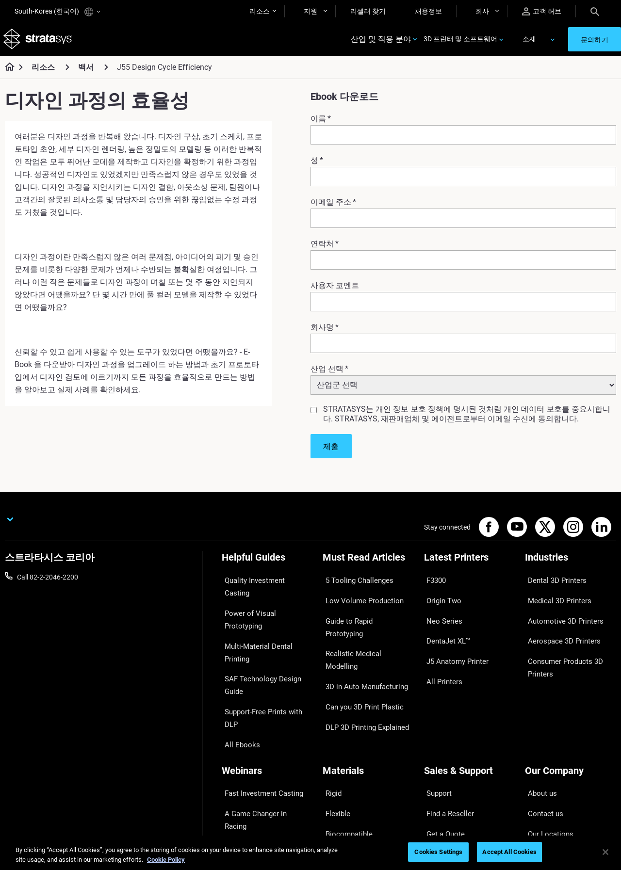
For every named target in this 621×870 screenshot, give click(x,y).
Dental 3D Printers (552, 582)
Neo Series (440, 610)
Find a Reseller (445, 724)
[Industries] (570, 566)
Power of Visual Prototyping (264, 596)
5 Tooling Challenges (353, 582)
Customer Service (450, 781)
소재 (529, 42)
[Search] (594, 11)
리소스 (259, 11)
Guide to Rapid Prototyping (363, 610)
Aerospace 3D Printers (558, 625)
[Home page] (6, 72)
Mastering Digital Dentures (261, 767)
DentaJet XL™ (445, 625)
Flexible (334, 724)
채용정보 (428, 11)
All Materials (341, 753)
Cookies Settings (438, 851)
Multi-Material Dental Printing (266, 610)
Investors (539, 795)
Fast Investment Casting (258, 710)
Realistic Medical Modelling (363, 625)
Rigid (330, 710)
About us (538, 710)
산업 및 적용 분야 (381, 42)
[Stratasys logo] (39, 42)
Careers (536, 753)
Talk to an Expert (449, 753)
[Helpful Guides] (267, 566)
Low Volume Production (359, 596)
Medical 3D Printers (554, 596)
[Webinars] (267, 694)
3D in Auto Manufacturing (361, 639)
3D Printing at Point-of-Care (263, 753)
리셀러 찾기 (368, 11)
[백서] (106, 72)
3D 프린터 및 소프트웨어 (460, 42)
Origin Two (440, 596)
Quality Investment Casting (262, 582)
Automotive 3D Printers (560, 610)
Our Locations (546, 738)
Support (436, 710)
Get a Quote (442, 738)
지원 (310, 11)
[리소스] (67, 72)
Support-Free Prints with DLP (265, 639)
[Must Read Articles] (368, 566)
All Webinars (240, 781)
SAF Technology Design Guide (266, 625)
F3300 (433, 582)
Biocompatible (344, 738)
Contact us (541, 724)
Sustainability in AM (251, 738)
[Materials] (368, 694)
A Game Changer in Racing (262, 724)
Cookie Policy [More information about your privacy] (166, 859)
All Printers (440, 653)
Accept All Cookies (509, 851)
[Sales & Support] (469, 694)
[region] (310, 853)
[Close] (605, 852)
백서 (86, 72)
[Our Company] (570, 694)
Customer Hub (446, 767)
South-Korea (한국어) (57, 11)
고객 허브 (541, 11)
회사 (482, 11)
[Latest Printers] (469, 566)
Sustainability (545, 781)
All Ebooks (237, 653)
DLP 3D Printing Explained (362, 668)
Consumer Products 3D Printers (560, 645)
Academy (539, 767)
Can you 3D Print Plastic (359, 653)
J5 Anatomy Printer (453, 639)
